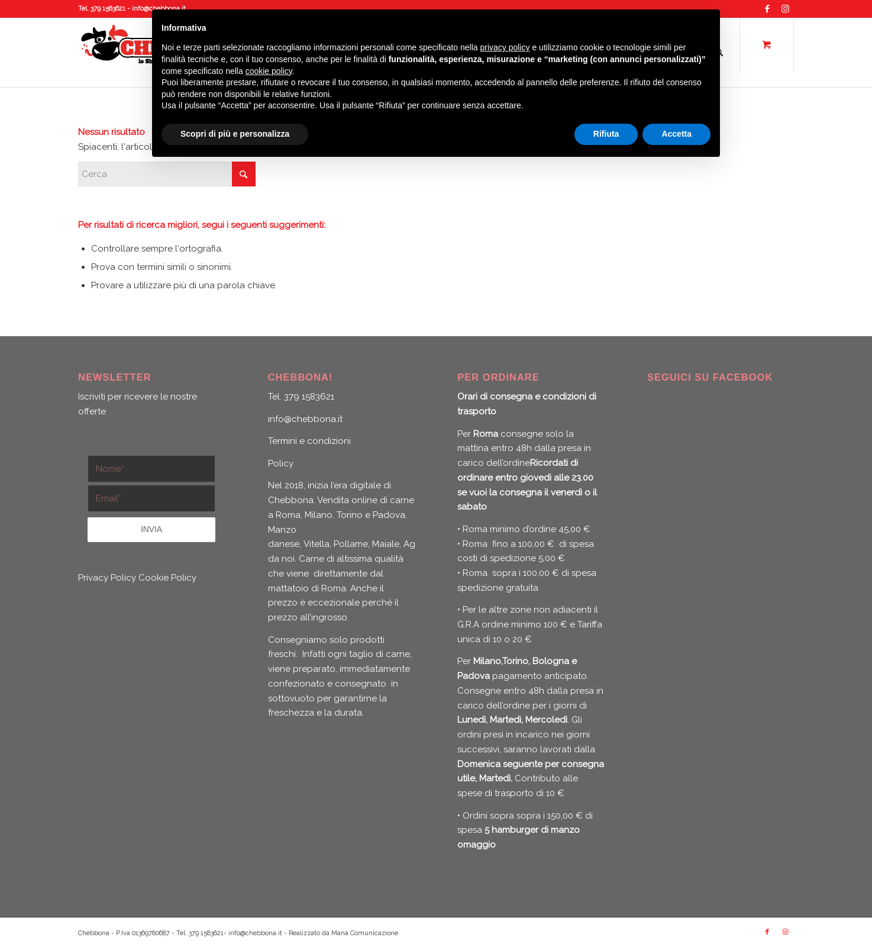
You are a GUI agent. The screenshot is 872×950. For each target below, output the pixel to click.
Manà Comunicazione (364, 933)
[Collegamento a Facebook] (767, 9)
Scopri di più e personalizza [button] (234, 134)
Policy (280, 463)
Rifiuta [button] (606, 134)
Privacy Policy (107, 577)
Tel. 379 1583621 (101, 8)
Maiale (385, 544)
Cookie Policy (167, 577)
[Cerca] (167, 174)
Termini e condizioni (309, 441)
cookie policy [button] (269, 71)
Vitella (316, 544)
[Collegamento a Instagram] (785, 9)
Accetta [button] (676, 134)
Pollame (351, 544)
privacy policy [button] (505, 47)
